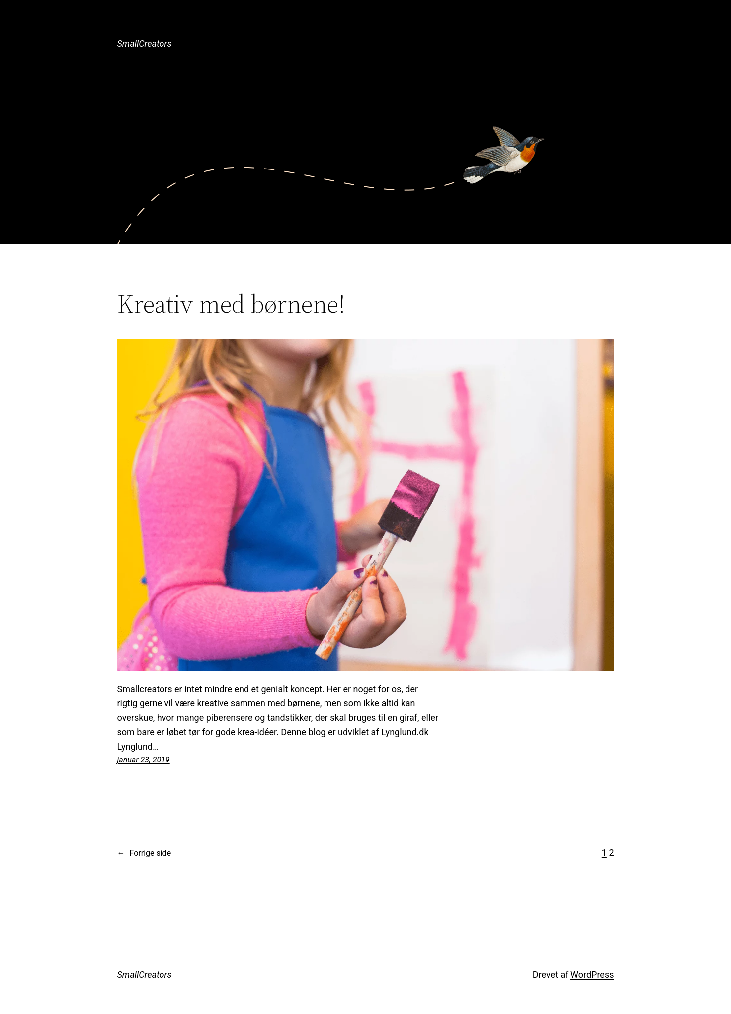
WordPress (592, 974)
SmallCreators (144, 43)
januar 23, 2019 (143, 759)
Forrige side (144, 853)
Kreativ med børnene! (231, 304)
